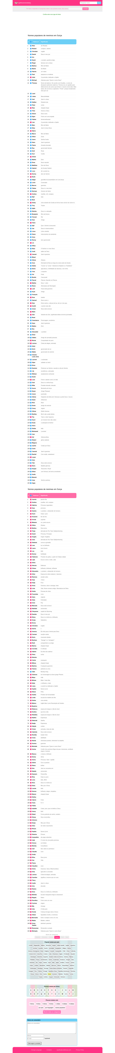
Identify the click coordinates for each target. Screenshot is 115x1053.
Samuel (34, 300)
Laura (34, 548)
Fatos (33, 222)
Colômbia (73, 951)
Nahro (34, 131)
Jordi (33, 251)
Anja (33, 580)
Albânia (43, 945)
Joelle (34, 883)
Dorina (34, 174)
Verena (34, 843)
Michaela (34, 931)
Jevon (34, 394)
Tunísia (71, 974)
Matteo (34, 326)
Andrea (34, 194)
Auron (34, 388)
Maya (33, 677)
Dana (33, 785)
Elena (33, 617)
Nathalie (34, 608)
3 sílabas (71, 1004)
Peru (35, 971)
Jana (33, 539)
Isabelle (34, 808)
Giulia (34, 591)
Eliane (34, 691)
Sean (33, 323)
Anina (34, 869)
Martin (34, 68)
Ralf (33, 197)
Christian (35, 51)
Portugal (45, 971)
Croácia (45, 954)
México (59, 965)
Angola (54, 945)
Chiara (34, 568)
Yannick (34, 451)
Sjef (33, 225)
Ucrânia (46, 977)
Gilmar (34, 411)
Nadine (34, 717)
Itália (53, 962)
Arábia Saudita (60, 945)
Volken (34, 337)
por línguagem (49, 1007)
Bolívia (69, 948)
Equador (73, 954)
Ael (33, 437)
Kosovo (67, 962)
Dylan (34, 399)
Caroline (34, 877)
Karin (33, 513)
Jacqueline (35, 837)
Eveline (34, 712)
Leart (33, 93)
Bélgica (64, 948)
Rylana (34, 889)
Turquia (40, 977)
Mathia (34, 283)
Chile (64, 951)
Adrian (34, 397)
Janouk (34, 254)
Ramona (34, 577)
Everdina (34, 900)
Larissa (34, 343)
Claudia (34, 851)
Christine (35, 625)
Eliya (33, 248)
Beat (33, 199)
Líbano (31, 965)
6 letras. (51, 1004)
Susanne (34, 516)
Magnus (34, 443)
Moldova (72, 965)
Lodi (33, 288)
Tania (33, 802)
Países (57, 937)
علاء (33, 371)
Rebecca (34, 709)
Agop (33, 483)
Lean (33, 379)
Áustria (46, 948)
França (37, 959)
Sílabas (51, 937)
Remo (34, 286)
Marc (33, 125)
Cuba (50, 954)
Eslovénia (39, 956)
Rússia (32, 974)
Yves (33, 271)
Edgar (34, 179)
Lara (33, 545)
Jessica (34, 631)
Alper (33, 362)
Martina (34, 666)
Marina (34, 646)
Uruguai (51, 977)
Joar (33, 434)
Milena (34, 663)
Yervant (34, 217)
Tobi (33, 463)
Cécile (34, 660)
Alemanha (48, 945)
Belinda (34, 894)
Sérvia (36, 974)
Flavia (34, 863)
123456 (30, 945)
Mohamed (35, 431)
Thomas (34, 83)
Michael (34, 80)
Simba (34, 428)
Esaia (33, 422)
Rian (33, 108)
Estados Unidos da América (56, 956)
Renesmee (35, 928)
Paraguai (31, 971)
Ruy (33, 148)
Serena (34, 791)
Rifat (33, 385)
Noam (34, 391)
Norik (33, 177)
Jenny (34, 811)
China (68, 951)
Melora (34, 703)
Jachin (34, 445)
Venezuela (56, 977)
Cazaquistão (58, 951)
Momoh (34, 477)
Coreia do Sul (32, 954)
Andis (34, 474)
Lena (33, 780)
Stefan (34, 265)
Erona (34, 623)
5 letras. (45, 1004)
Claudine (34, 866)
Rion (33, 402)
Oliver (34, 136)
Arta (33, 886)
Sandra (34, 511)
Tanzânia (66, 974)
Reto (33, 45)
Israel (49, 962)
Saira (33, 597)
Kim (33, 768)
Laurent (34, 359)
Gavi (33, 382)
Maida (34, 920)
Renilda (34, 735)
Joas (33, 480)
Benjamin (35, 214)
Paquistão (71, 968)
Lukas (34, 96)
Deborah (34, 720)
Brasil (42, 951)
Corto (33, 448)
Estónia (66, 956)
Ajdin (33, 208)
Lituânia (36, 965)
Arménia (35, 948)
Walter (34, 352)
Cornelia (34, 648)
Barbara (34, 640)
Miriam (34, 680)
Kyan (33, 291)
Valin (33, 671)
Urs (33, 57)
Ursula (34, 519)
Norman (34, 191)
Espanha (45, 956)
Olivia (34, 525)
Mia (33, 906)
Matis (33, 311)
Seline (34, 762)
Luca (33, 171)
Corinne (34, 903)
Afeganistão (37, 945)
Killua (34, 245)
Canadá (52, 951)
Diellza (34, 797)
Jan (33, 228)
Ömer (33, 334)
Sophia (34, 831)
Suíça (49, 974)
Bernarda (35, 917)
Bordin (34, 277)
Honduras (62, 959)
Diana (34, 765)
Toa (33, 417)
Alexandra (35, 571)
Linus (33, 231)
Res (33, 329)
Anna (33, 585)
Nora (33, 782)
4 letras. (38, 1004)
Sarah (34, 534)
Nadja (34, 723)
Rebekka (34, 714)
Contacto (49, 1050)
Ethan (34, 471)
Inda (33, 909)
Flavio (34, 145)
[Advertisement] (19, 35)
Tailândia (60, 974)
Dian (33, 303)
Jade (33, 840)
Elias (33, 128)
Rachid (34, 454)
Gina (33, 871)
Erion (33, 365)
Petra (33, 654)
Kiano (34, 234)
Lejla (33, 559)
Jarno (34, 139)
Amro (33, 425)
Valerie (34, 800)
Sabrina (34, 505)
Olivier (34, 260)
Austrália (40, 948)
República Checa (52, 971)
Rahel (34, 814)
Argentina (72, 945)
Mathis (34, 159)
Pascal (34, 280)
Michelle (34, 746)
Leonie (34, 788)
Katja (33, 582)
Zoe (33, 860)
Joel (33, 99)
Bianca (34, 754)
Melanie (34, 522)
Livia (33, 588)
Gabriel (34, 168)
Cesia (33, 737)
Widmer (34, 374)
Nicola (34, 340)
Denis (34, 268)
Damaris (34, 774)
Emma (34, 757)
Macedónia (42, 965)
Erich (33, 349)
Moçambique (65, 965)
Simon (34, 113)
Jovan (34, 309)
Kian (33, 220)
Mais (67, 937)
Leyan (34, 457)
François (34, 294)
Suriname (54, 974)
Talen (62, 937)
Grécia (50, 959)
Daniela (34, 614)
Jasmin (34, 499)
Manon (34, 794)
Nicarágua (40, 968)
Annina (34, 743)
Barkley (34, 414)
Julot (33, 77)
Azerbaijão (51, 948)
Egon (33, 116)
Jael (33, 848)
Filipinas (71, 956)
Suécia (45, 974)
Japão (57, 962)
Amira (34, 759)
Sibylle (34, 726)
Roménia (73, 971)
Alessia (34, 565)
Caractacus (35, 320)
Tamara (34, 669)
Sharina (34, 834)
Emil (33, 151)
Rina (33, 777)
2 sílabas (64, 1004)
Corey (34, 408)
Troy (33, 205)
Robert (34, 440)
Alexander (35, 332)
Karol (33, 420)
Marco (34, 133)
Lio (33, 243)
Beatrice (34, 706)
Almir (33, 346)
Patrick (34, 71)
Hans (33, 142)
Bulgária (47, 951)
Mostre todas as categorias (52, 1012)
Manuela (34, 605)
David (34, 60)
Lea (33, 551)
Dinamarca (55, 954)
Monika (34, 846)
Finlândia (32, 959)
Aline (33, 574)
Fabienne (35, 557)
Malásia (48, 965)
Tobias (34, 188)
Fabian (34, 119)
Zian (33, 314)
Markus (34, 66)
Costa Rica (39, 954)
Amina (34, 749)
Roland (34, 48)
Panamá (65, 968)
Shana (34, 817)
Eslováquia (33, 956)
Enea (33, 162)
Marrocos (53, 965)
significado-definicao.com (64, 1050)
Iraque (40, 962)
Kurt (33, 154)
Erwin (34, 405)
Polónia (40, 971)
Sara (33, 508)
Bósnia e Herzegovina (33, 951)
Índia (72, 959)
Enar (33, 297)
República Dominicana (63, 971)
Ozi (33, 274)
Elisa (33, 857)
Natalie (34, 771)
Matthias (34, 165)
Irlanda (45, 962)
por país (41, 1007)
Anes (33, 237)
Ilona (33, 891)
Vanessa (34, 674)
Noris (33, 465)
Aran (33, 263)
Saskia (34, 694)
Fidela (34, 805)
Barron (34, 185)
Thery (34, 880)
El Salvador (67, 954)
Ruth (33, 643)
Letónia (72, 962)
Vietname (62, 977)
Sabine (34, 651)
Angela (34, 536)
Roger (34, 63)
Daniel (34, 54)
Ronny (34, 240)
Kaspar (34, 468)
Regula (34, 897)
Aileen (34, 914)
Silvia (33, 562)
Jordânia (62, 962)
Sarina (34, 628)
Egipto (61, 954)
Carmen (34, 634)
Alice (33, 825)
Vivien (34, 729)
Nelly (33, 683)
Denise (34, 554)
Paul (33, 74)
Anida (34, 854)
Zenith (34, 306)
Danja (34, 823)
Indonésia (32, 962)
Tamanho (44, 937)
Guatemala (56, 959)
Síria (41, 974)
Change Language (36, 1050)
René (33, 317)
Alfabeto (37, 937)
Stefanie (34, 542)
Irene (33, 602)
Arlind (34, 156)
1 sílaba (58, 1004)
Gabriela (34, 732)
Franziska (35, 594)
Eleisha (34, 211)
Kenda (34, 912)
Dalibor (34, 102)
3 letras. (32, 1004)
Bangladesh (58, 948)
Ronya (34, 828)
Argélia (67, 945)
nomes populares (60, 1007)
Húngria (68, 959)
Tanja (33, 531)
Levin (33, 182)
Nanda (34, 740)
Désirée (34, 657)
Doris (33, 637)
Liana (33, 686)
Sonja (34, 620)
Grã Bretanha (44, 959)
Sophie (34, 689)
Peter (33, 105)
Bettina (34, 528)
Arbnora (34, 820)
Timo (33, 110)
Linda (33, 697)
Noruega (46, 968)
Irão (37, 962)
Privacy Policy (80, 1050)
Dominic (34, 368)
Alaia (33, 600)
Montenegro (33, 968)
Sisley (34, 202)
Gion (33, 460)
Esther (34, 700)
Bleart (34, 257)
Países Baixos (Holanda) (56, 968)
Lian (33, 122)
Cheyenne (35, 611)
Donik (34, 377)
